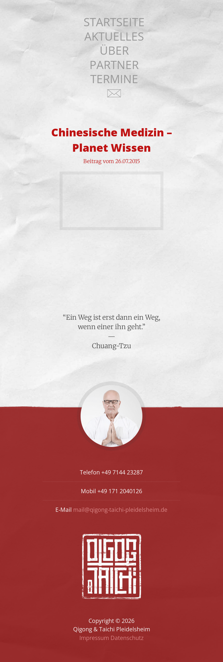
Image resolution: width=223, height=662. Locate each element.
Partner (114, 65)
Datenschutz (127, 638)
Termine (114, 79)
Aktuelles (114, 36)
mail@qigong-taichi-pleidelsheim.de (120, 510)
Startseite (114, 22)
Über (114, 50)
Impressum (94, 638)
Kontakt (114, 96)
